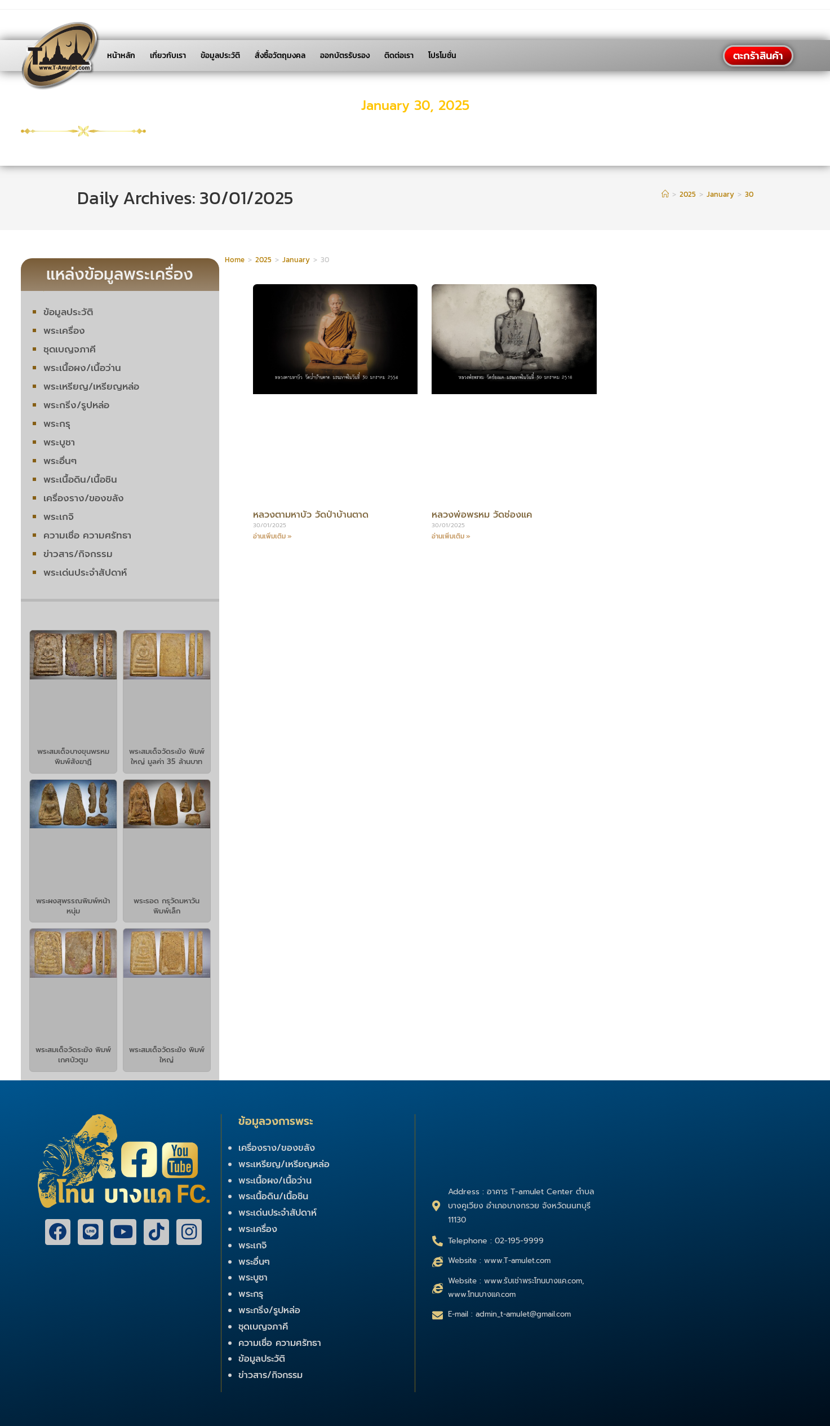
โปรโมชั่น (442, 55)
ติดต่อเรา (399, 55)
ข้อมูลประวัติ (220, 55)
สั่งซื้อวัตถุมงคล (280, 55)
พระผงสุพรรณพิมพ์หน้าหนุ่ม (73, 905)
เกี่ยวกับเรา (168, 55)
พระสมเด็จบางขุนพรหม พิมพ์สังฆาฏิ (73, 756)
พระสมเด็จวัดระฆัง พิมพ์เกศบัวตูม (73, 1054)
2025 (263, 259)
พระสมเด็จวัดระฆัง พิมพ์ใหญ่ (167, 1054)
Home (235, 259)
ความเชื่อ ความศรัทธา (87, 535)
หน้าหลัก (121, 55)
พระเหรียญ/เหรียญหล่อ (92, 386)
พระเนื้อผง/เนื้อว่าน (82, 367)
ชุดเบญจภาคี (69, 349)
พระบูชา (59, 442)
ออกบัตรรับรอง (345, 55)
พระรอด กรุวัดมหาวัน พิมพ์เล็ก (166, 905)
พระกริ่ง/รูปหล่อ (76, 405)
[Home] (665, 194)
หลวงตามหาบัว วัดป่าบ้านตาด (314, 514)
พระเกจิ (58, 516)
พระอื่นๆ (60, 460)
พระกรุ (56, 423)
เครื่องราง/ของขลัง (84, 498)
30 (749, 194)
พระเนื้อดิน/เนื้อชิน (80, 479)
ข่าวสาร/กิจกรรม (78, 553)
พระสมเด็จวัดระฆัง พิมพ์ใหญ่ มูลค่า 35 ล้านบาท (167, 756)
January (296, 259)
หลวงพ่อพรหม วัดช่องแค (485, 514)
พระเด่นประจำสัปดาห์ (85, 572)
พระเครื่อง (64, 330)
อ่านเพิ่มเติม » (272, 536)
